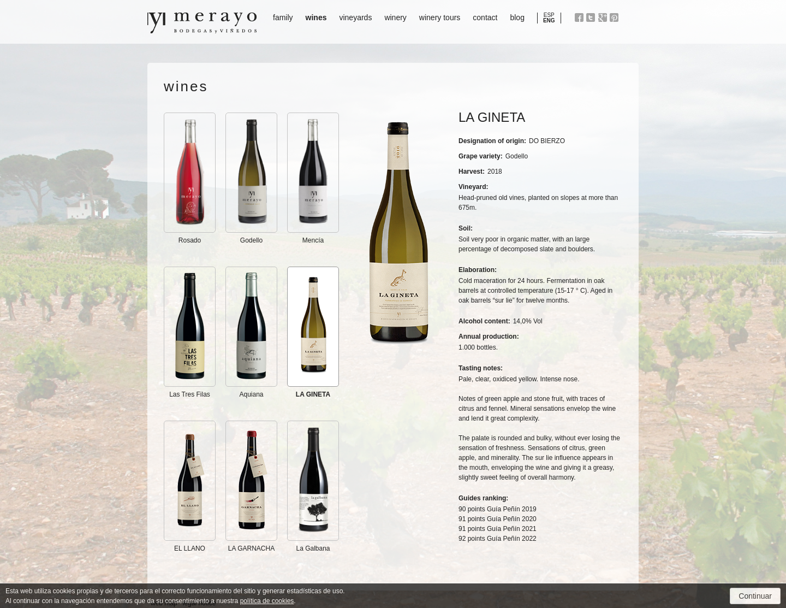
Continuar (755, 596)
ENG (549, 20)
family (283, 17)
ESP (549, 15)
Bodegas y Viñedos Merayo (202, 23)
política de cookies (267, 601)
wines (316, 17)
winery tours (439, 17)
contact (485, 17)
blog (517, 17)
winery (395, 17)
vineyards (355, 17)
